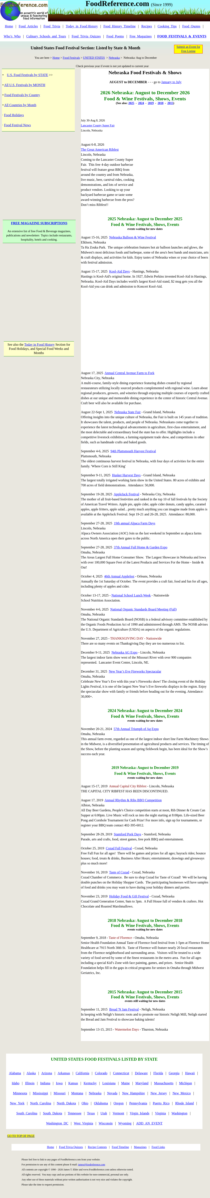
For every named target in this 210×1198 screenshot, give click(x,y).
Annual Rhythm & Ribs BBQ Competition (133, 800)
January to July (171, 82)
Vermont (118, 1113)
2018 (160, 103)
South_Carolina (26, 1113)
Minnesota (20, 1093)
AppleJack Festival (126, 494)
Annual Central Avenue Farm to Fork (129, 373)
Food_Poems (115, 36)
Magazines (140, 1147)
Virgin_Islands (139, 1113)
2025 (131, 103)
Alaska (31, 1073)
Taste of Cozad (119, 872)
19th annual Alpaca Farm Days (134, 523)
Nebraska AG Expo (124, 652)
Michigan (185, 1083)
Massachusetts (163, 1083)
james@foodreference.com (91, 1164)
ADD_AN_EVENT (149, 1123)
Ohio (85, 1103)
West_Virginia (83, 1123)
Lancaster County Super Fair (98, 125)
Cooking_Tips (167, 26)
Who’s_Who (12, 36)
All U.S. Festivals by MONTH (24, 85)
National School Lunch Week (131, 595)
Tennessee (74, 1113)
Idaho (15, 1083)
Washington (179, 1113)
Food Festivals (71, 57)
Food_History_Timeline (119, 26)
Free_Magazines (141, 36)
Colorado (101, 1073)
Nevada (112, 1093)
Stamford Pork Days (127, 834)
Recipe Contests (97, 1147)
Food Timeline (120, 1147)
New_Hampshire (133, 1093)
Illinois (29, 1083)
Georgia (174, 1073)
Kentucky (90, 1083)
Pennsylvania (138, 1103)
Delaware (141, 1073)
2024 (141, 103)
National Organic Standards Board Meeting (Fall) (143, 609)
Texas (91, 1113)
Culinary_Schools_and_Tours (46, 36)
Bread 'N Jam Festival (124, 1009)
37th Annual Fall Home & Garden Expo (140, 547)
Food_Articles (28, 26)
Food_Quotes (191, 26)
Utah (104, 1113)
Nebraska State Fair (127, 412)
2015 (170, 103)
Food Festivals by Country (22, 95)
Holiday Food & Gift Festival (129, 896)
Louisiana (109, 1083)
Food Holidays (14, 115)
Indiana (45, 1083)
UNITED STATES (94, 57)
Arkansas (63, 1073)
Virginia (160, 1113)
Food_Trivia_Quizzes (86, 36)
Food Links (158, 1147)
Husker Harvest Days (126, 475)
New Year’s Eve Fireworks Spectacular (135, 671)
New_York (17, 1103)
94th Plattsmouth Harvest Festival (133, 451)
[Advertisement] (39, 287)
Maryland (141, 1083)
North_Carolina (40, 1103)
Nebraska (114, 57)
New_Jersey (158, 1093)
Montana (77, 1093)
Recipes (146, 26)
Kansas (73, 1083)
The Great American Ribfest (100, 149)
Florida (158, 1073)
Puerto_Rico (161, 1103)
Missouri (60, 1093)
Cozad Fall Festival (119, 848)
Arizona (46, 1073)
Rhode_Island (184, 1103)
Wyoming (124, 1123)
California (82, 1073)
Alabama (15, 1073)
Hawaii (190, 1073)
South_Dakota (52, 1113)
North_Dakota (66, 1103)
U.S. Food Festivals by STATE (27, 75)
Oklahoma (101, 1103)
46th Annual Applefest (119, 576)
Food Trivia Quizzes (71, 1147)
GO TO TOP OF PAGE (21, 1136)
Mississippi (40, 1093)
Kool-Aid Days (119, 271)
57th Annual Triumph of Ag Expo (136, 729)
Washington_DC (57, 1123)
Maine (125, 1083)
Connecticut (121, 1073)
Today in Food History (39, 344)
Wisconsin (106, 1123)
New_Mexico (182, 1093)
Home (9, 26)
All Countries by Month (20, 105)
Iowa (59, 1083)
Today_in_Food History (82, 26)
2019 (151, 103)
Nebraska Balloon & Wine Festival (132, 237)
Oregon (119, 1103)
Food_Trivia (51, 26)
